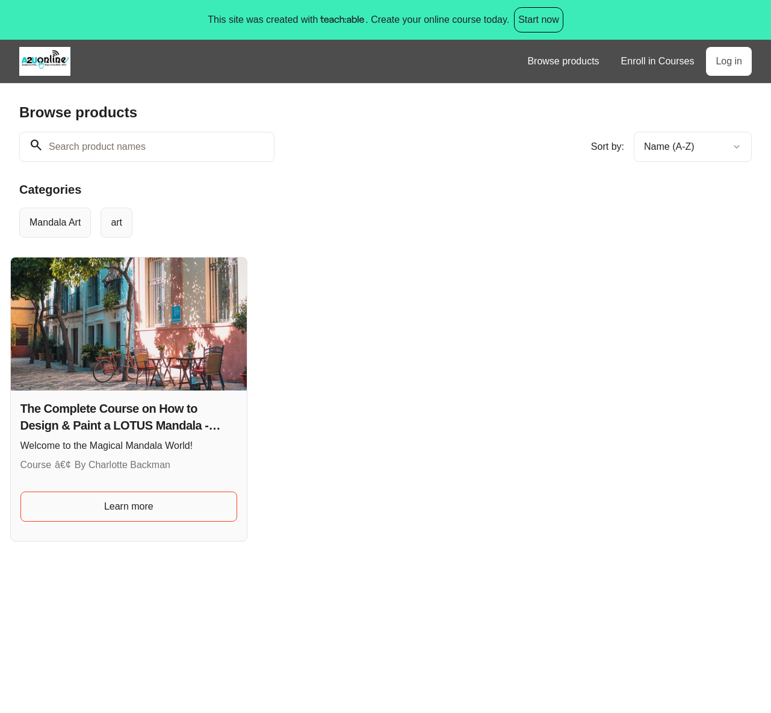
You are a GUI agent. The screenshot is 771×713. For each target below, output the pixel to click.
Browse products (563, 61)
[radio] (55, 223)
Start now (538, 19)
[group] (352, 223)
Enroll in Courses (658, 61)
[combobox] (693, 147)
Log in (729, 61)
